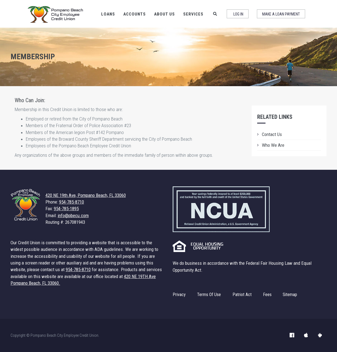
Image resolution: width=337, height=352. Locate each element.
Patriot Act (242, 294)
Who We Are (273, 145)
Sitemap (290, 294)
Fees (267, 294)
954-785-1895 (66, 208)
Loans (108, 14)
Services (193, 14)
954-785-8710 (71, 202)
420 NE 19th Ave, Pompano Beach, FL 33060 (85, 195)
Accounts (134, 14)
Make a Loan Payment (281, 14)
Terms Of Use (209, 294)
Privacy (179, 294)
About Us (164, 14)
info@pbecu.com (73, 215)
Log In (238, 14)
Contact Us (272, 134)
